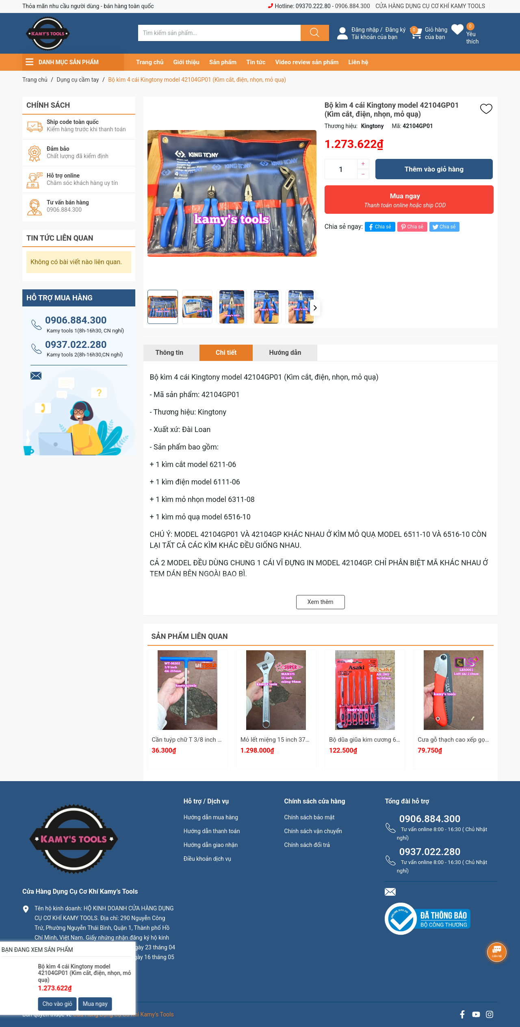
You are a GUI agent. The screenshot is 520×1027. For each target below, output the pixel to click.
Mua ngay (405, 202)
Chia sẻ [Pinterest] (411, 227)
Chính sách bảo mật (309, 817)
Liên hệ (358, 62)
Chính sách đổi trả (307, 845)
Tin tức (255, 62)
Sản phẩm (222, 62)
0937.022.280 (76, 344)
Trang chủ (149, 62)
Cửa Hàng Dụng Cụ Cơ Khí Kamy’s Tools (123, 1014)
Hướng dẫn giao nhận (211, 845)
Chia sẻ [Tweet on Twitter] (443, 227)
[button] (315, 308)
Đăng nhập (365, 29)
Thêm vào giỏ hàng (434, 169)
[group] (231, 193)
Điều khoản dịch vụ (207, 858)
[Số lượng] (341, 169)
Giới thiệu (186, 62)
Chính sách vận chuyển (313, 831)
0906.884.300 (352, 6)
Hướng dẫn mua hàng (211, 817)
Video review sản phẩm (307, 62)
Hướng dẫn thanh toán (212, 831)
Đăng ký (396, 29)
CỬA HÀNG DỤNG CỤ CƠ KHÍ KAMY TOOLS (430, 6)
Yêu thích (472, 38)
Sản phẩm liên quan (190, 636)
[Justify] (313, 33)
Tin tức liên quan (59, 238)
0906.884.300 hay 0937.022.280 (81, 980)
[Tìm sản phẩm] (219, 33)
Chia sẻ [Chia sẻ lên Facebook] (379, 227)
